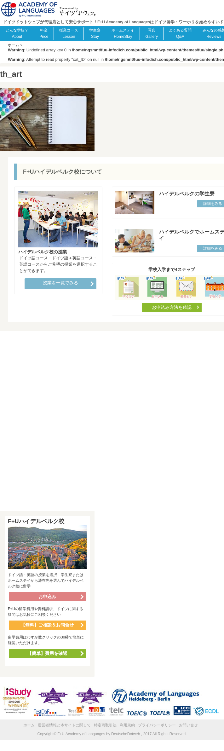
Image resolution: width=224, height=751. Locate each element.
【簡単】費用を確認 (47, 653)
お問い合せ (188, 725)
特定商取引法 (105, 725)
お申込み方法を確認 (172, 307)
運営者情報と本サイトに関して (64, 725)
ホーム (29, 725)
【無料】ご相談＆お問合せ (47, 624)
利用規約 (127, 725)
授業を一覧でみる (60, 282)
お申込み (47, 596)
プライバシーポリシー (157, 725)
